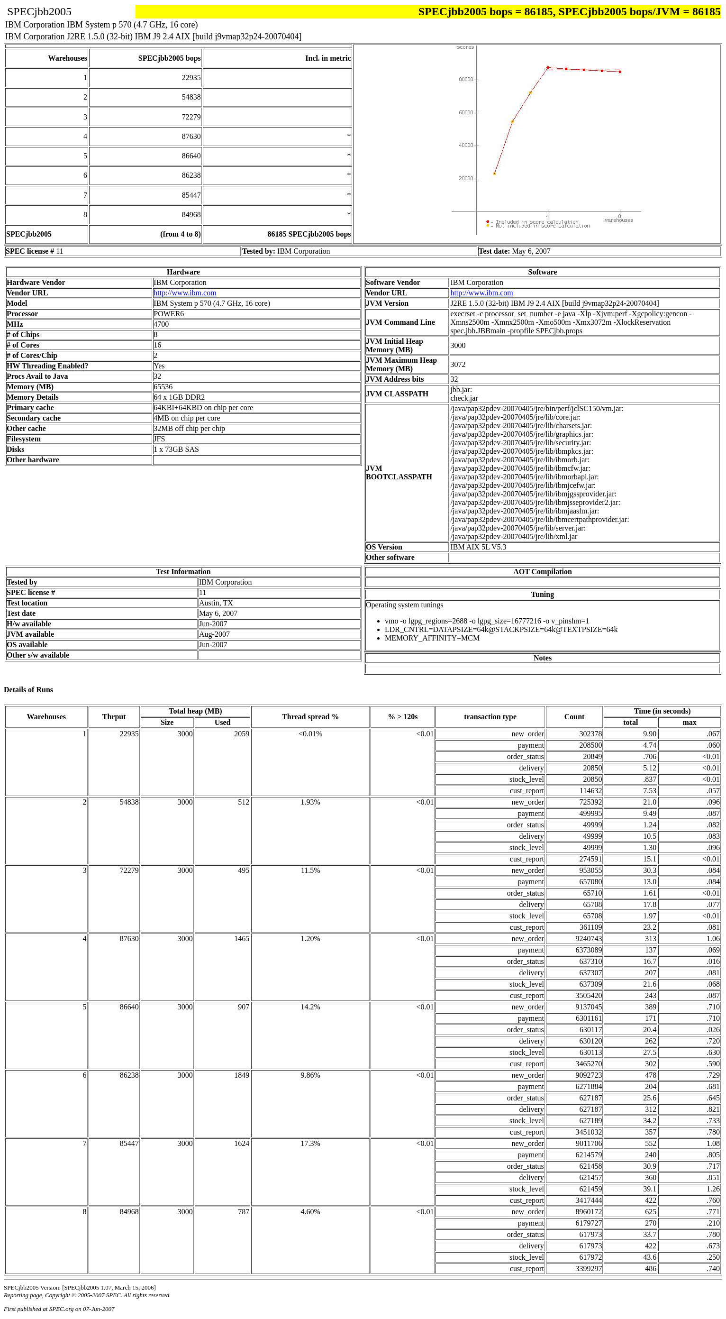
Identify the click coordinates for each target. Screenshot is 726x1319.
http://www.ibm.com (185, 293)
